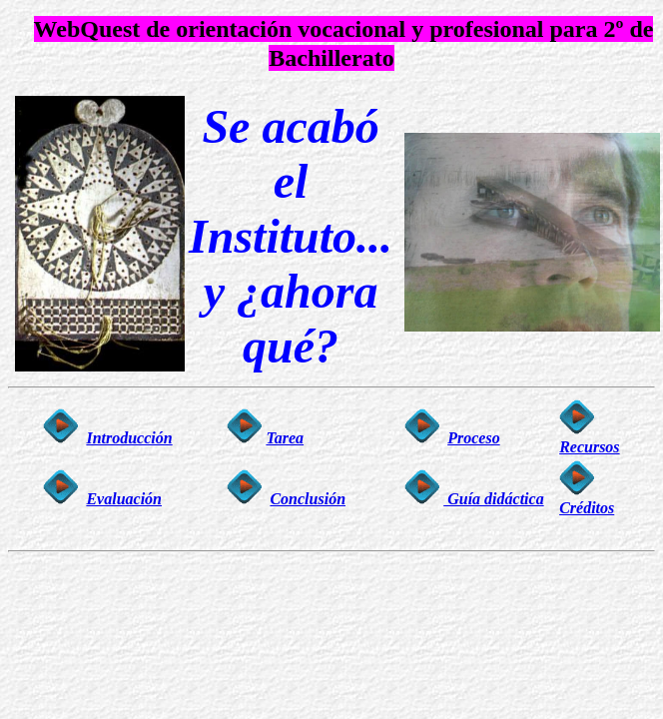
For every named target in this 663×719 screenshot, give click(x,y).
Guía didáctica (493, 498)
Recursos (589, 446)
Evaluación (124, 498)
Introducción (129, 437)
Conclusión (307, 498)
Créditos (586, 507)
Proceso (473, 437)
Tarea (285, 437)
